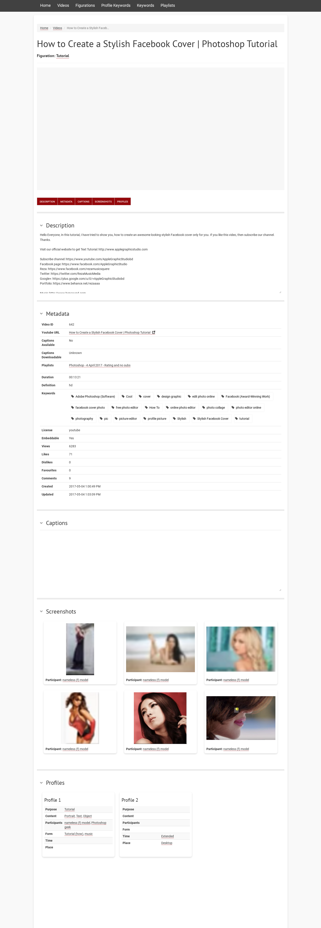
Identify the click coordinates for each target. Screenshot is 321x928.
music (89, 834)
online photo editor (183, 407)
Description (47, 201)
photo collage (216, 407)
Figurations (85, 5)
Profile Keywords (115, 5)
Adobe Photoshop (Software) (95, 396)
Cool (129, 396)
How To (154, 407)
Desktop (166, 843)
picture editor (128, 418)
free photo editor (127, 407)
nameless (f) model (75, 680)
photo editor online (248, 407)
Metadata (66, 201)
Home (45, 5)
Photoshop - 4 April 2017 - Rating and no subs (99, 365)
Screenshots (103, 201)
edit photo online (203, 396)
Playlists (168, 5)
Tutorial (62, 55)
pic (106, 418)
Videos (63, 5)
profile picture (157, 418)
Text (79, 816)
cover (147, 396)
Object (87, 816)
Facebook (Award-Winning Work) (248, 396)
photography (84, 418)
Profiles (122, 201)
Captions (83, 201)
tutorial (244, 418)
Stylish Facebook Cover (213, 418)
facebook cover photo (90, 407)
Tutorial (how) (73, 834)
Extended (167, 836)
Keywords (145, 5)
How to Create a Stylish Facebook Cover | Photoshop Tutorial (109, 332)
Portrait (69, 816)
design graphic (171, 396)
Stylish (181, 418)
